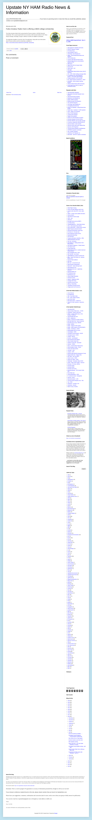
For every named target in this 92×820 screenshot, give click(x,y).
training (68, 651)
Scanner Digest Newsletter (72, 276)
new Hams (69, 591)
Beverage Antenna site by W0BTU (74, 221)
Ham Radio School (71, 246)
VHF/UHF (69, 659)
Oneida (68, 599)
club (68, 514)
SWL (68, 646)
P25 (68, 600)
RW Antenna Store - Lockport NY (74, 300)
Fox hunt (69, 544)
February (71, 757)
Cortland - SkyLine (71, 336)
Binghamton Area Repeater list (73, 98)
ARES (68, 499)
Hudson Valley (70, 562)
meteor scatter (70, 585)
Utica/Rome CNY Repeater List (73, 133)
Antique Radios (70, 494)
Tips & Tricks (70, 649)
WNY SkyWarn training (73, 741)
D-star (68, 524)
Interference (69, 568)
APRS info (69, 219)
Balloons (69, 507)
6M (68, 482)
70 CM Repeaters (71, 485)
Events (68, 537)
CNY (68, 517)
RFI (68, 620)
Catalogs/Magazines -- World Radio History (76, 224)
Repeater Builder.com (71, 271)
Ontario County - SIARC (72, 358)
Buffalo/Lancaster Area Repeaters (74, 101)
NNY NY (69, 596)
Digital (68, 525)
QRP (68, 611)
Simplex (69, 631)
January (70, 758)
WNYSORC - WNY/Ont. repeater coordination (76, 134)
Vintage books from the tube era (73, 287)
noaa (68, 597)
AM (68, 491)
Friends (69, 545)
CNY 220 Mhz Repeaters (72, 102)
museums (69, 588)
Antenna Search (70, 215)
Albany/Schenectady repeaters (73, 96)
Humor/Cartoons (70, 563)
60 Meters (69, 481)
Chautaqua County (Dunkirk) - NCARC (75, 333)
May (70, 730)
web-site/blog (70, 665)
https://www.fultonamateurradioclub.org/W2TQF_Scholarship (20, 42)
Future (68, 553)
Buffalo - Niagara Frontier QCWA (74, 325)
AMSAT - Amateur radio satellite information (76, 213)
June (70, 728)
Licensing (69, 576)
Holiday (69, 560)
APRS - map (70, 218)
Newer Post (8, 92)
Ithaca (68, 570)
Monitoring (69, 586)
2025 (69, 700)
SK (68, 632)
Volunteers (69, 660)
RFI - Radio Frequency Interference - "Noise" (76, 79)
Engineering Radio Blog (72, 235)
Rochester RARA (70, 365)
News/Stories (70, 593)
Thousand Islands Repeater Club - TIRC (75, 380)
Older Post (59, 92)
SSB (68, 642)
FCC (68, 539)
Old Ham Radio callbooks (72, 259)
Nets (68, 590)
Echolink (69, 530)
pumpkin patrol (70, 609)
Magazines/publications (72, 579)
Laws (68, 571)
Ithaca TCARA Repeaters (72, 113)
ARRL (68, 501)
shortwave (69, 629)
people (68, 602)
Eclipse (68, 531)
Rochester (69, 622)
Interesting (69, 567)
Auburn (68, 502)
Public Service (70, 608)
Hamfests (69, 556)
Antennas (69, 493)
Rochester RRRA (70, 367)
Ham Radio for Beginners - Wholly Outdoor (76, 245)
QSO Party (69, 612)
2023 (69, 704)
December (71, 718)
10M (68, 474)
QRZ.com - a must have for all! (73, 262)
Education (69, 533)
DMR (68, 527)
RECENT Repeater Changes (73, 49)
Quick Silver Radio (71, 299)
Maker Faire (69, 580)
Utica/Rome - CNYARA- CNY (73, 383)
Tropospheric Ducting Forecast (73, 285)
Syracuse (69, 648)
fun (68, 550)
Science (69, 626)
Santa (68, 623)
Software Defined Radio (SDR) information (76, 83)
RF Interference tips (71, 273)
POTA (68, 605)
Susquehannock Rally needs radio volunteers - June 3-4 (75, 753)
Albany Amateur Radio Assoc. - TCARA (75, 310)
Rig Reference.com (71, 274)
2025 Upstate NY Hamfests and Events (75, 47)
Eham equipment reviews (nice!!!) (74, 233)
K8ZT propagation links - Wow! (73, 252)
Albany (68, 488)
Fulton (68, 547)
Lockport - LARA (70, 351)
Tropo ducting (70, 652)
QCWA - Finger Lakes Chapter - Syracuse (75, 362)
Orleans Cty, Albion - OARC (73, 359)
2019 (69, 711)
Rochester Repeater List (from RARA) (75, 119)
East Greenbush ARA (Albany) (73, 339)
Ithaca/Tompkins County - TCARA (74, 347)
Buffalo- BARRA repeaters (72, 99)
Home (34, 92)
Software (69, 636)
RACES (69, 614)
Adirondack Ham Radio (72, 487)
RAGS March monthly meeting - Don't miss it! (76, 420)
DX (68, 528)
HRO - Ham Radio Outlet (72, 296)
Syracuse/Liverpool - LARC (72, 379)
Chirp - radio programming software (74, 225)
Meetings (69, 583)
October (70, 721)
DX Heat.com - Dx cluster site (73, 232)
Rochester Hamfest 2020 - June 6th (74, 413)
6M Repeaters (70, 484)
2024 (69, 702)
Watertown (69, 662)
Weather (69, 663)
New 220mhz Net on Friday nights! (75, 738)
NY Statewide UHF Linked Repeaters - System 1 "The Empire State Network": (75, 76)
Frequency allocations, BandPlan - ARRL (75, 238)
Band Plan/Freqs (70, 508)
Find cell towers (70, 236)
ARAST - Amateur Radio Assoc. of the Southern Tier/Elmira (75, 314)
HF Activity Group (71, 50)
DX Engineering (70, 294)
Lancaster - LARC (71, 350)
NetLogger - (69, 69)
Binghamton (69, 510)
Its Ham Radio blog (71, 248)
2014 (69, 762)
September (71, 723)
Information (69, 565)
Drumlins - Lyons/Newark (72, 338)
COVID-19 (69, 520)
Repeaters (69, 616)
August (70, 725)
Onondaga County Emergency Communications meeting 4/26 (75, 736)
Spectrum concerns (71, 640)
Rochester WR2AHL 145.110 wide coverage (76, 120)
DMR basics (69, 63)
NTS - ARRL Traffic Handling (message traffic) (76, 74)
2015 (69, 761)
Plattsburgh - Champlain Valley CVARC (75, 361)
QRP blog (69, 261)
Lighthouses (69, 577)
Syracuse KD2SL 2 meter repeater (74, 123)
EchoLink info (70, 66)
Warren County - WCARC (72, 386)
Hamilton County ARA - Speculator (74, 342)
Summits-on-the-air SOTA (72, 282)
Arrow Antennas (70, 293)
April (70, 732)
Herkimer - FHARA (71, 344)
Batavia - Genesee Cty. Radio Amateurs (75, 319)
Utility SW (69, 655)
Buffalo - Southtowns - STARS (73, 328)
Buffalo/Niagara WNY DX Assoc (73, 330)
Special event (70, 639)
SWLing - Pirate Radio (71, 283)
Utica (68, 654)
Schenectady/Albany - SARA (73, 374)
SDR (68, 628)
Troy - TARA (69, 382)
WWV (68, 668)
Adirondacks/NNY (71, 309)
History (68, 559)
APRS (68, 497)
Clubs (11, 50)
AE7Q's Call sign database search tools (75, 209)
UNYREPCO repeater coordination (74, 129)
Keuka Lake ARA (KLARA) (72, 348)
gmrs (68, 554)
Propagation (69, 606)
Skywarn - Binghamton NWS (73, 279)
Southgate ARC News (71, 280)
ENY (68, 536)
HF (68, 557)
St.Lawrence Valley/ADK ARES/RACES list (76, 122)
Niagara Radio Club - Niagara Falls (74, 354)
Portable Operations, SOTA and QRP (74, 78)
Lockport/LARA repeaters (72, 114)
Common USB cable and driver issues (75, 59)
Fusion (68, 551)
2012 (69, 766)
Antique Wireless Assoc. (72, 496)
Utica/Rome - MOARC (71, 385)
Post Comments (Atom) (16, 94)
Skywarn (69, 634)
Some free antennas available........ (76, 733)
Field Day (69, 540)
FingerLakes (69, 542)
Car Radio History (71, 222)
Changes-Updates (71, 513)
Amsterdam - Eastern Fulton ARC (74, 312)
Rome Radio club (70, 372)
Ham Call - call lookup (71, 241)
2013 (69, 764)
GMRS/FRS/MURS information (73, 239)
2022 (69, 705)
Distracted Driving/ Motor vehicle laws (75, 230)
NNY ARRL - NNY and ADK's (73, 356)
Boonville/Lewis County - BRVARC (74, 322)
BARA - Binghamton (71, 318)
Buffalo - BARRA (70, 324)
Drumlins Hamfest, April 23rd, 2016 (76, 740)
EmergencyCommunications (73, 534)
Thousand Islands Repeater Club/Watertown (76, 128)
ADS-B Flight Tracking (71, 207)
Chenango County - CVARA (73, 335)
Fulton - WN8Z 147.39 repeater (73, 111)
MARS (68, 582)
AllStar (68, 490)
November (71, 719)
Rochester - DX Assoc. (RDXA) (73, 364)
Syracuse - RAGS (71, 377)
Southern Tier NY (70, 637)
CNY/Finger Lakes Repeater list (73, 53)
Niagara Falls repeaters (72, 116)
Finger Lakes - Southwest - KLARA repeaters (76, 110)
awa (68, 505)
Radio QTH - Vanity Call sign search (74, 265)
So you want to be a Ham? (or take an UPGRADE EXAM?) (75, 86)
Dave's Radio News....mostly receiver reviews (76, 227)
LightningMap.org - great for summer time (75, 255)
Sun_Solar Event (70, 645)
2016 (69, 716)
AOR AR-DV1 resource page (73, 216)
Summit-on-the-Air (71, 643)
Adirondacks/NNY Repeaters (73, 92)
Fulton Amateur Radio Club (72, 341)
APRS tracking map (71, 58)
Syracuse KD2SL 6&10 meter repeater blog (76, 125)
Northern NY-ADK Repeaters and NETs (75, 117)
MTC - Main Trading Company (73, 297)
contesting (69, 519)
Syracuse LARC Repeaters (72, 126)
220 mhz (69, 476)
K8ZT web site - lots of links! (73, 254)
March (70, 755)
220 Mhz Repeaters (71, 427)
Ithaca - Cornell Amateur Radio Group (75, 345)
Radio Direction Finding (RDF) (73, 264)
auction (68, 504)
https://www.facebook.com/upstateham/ (73, 438)
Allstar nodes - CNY (71, 68)
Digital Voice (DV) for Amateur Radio (74, 65)
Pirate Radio (69, 603)
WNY (68, 666)
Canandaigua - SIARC (71, 331)
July (70, 726)
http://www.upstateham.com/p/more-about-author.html (24, 785)
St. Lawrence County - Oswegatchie (74, 375)
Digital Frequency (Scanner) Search (74, 228)
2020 (69, 709)
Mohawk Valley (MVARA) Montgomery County (76, 353)
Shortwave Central (71, 277)
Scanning (69, 625)
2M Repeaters (70, 479)
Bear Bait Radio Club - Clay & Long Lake (75, 321)
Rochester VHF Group (71, 368)
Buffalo (68, 511)
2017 (69, 714)
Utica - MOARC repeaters (72, 131)
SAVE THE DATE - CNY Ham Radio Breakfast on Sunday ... (76, 744)
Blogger (55, 813)
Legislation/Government (72, 574)
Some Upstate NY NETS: (72, 52)
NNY (68, 594)
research (69, 617)
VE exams (69, 657)
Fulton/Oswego (70, 548)
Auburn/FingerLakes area (72, 316)
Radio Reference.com (71, 267)
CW (68, 522)
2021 (69, 707)
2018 (69, 712)
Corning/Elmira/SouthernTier (73, 105)
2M (68, 478)
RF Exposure (70, 619)
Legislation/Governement (72, 573)
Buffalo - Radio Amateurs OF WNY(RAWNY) (76, 327)
